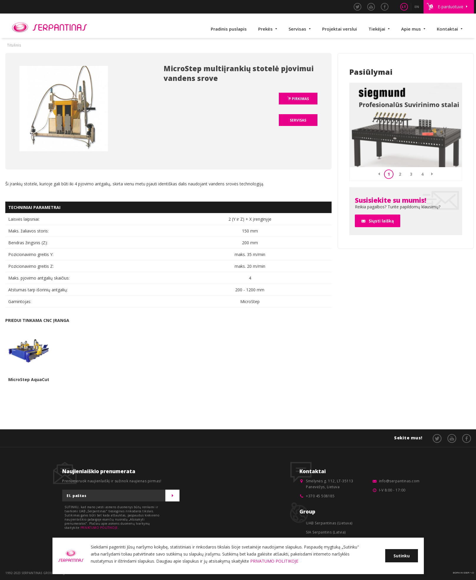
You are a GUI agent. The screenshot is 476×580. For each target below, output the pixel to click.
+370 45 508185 (320, 495)
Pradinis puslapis (229, 29)
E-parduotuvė (450, 6)
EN (416, 6)
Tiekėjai (376, 29)
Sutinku (401, 556)
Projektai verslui (339, 29)
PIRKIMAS (300, 98)
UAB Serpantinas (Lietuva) (329, 523)
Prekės (265, 29)
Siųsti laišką (381, 221)
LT (404, 6)
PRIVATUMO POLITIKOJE (99, 528)
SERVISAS (298, 120)
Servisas (297, 29)
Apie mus (411, 29)
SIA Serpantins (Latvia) (326, 532)
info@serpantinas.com (399, 480)
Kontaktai (447, 29)
